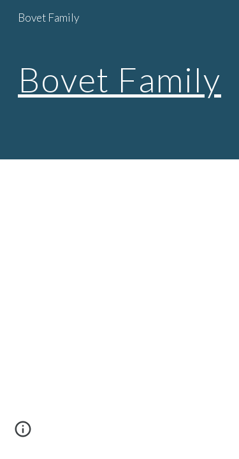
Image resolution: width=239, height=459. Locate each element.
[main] (120, 79)
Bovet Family (119, 79)
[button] (23, 433)
